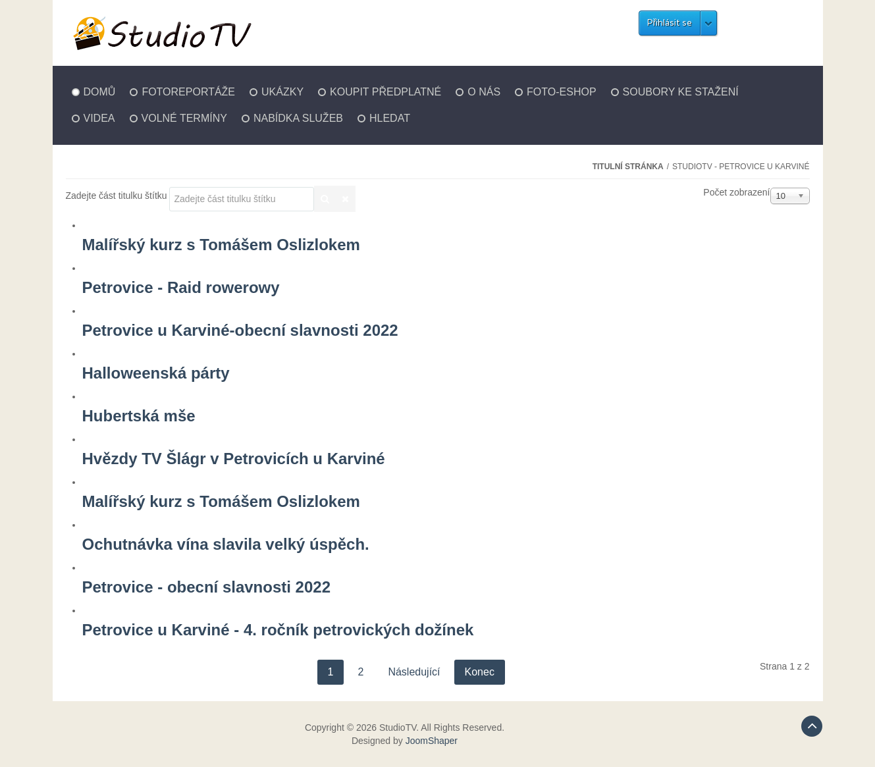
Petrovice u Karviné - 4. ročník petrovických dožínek (278, 630)
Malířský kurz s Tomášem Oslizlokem (221, 244)
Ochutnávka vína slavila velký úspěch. (225, 544)
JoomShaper (432, 740)
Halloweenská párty (156, 373)
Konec (479, 671)
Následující (414, 671)
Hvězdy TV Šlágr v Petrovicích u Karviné (233, 458)
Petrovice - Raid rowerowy (181, 287)
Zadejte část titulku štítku (118, 195)
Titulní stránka (628, 166)
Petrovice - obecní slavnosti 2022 (206, 587)
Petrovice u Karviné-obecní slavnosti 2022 (240, 330)
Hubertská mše (139, 416)
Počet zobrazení (736, 192)
